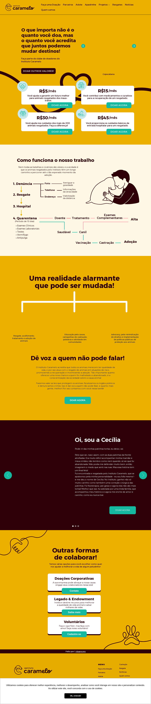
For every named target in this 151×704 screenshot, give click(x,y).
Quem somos (48, 10)
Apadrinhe (90, 4)
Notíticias (123, 672)
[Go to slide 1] (73, 526)
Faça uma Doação (50, 4)
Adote (79, 4)
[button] (74, 591)
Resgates (117, 4)
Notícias (129, 4)
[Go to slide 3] (78, 526)
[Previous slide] (8, 475)
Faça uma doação (105, 669)
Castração (123, 664)
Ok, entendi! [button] (75, 696)
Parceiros (68, 4)
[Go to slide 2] (75, 526)
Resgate (122, 668)
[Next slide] (143, 475)
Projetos (103, 4)
